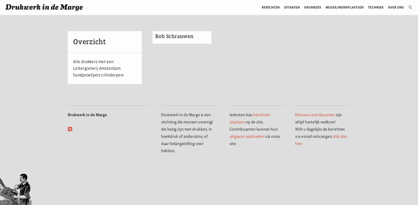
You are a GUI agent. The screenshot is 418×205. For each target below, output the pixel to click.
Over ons (396, 7)
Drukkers (312, 7)
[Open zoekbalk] (408, 7)
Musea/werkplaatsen (344, 7)
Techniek (376, 7)
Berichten (271, 7)
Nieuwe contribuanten (315, 114)
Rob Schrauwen (174, 36)
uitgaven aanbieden (247, 136)
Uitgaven (292, 7)
